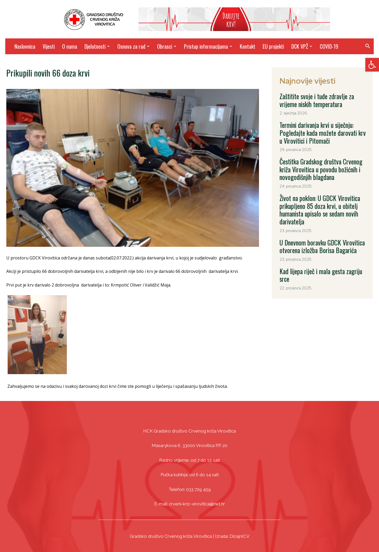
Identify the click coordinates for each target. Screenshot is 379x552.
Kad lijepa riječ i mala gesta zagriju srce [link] (319, 250)
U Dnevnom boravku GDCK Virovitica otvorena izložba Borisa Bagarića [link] (315, 227)
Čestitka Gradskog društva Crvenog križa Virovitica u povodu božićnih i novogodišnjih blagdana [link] (322, 160)
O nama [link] (69, 46)
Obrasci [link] (166, 46)
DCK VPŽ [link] (301, 46)
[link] (372, 65)
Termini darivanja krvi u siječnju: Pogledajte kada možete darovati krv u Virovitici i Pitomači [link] (322, 128)
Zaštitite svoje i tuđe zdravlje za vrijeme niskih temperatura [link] (319, 99)
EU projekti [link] (273, 46)
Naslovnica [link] (24, 46)
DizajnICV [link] (240, 536)
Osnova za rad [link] (133, 46)
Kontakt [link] (247, 46)
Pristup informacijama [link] (208, 46)
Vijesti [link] (49, 46)
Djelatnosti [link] (97, 46)
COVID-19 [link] (329, 46)
